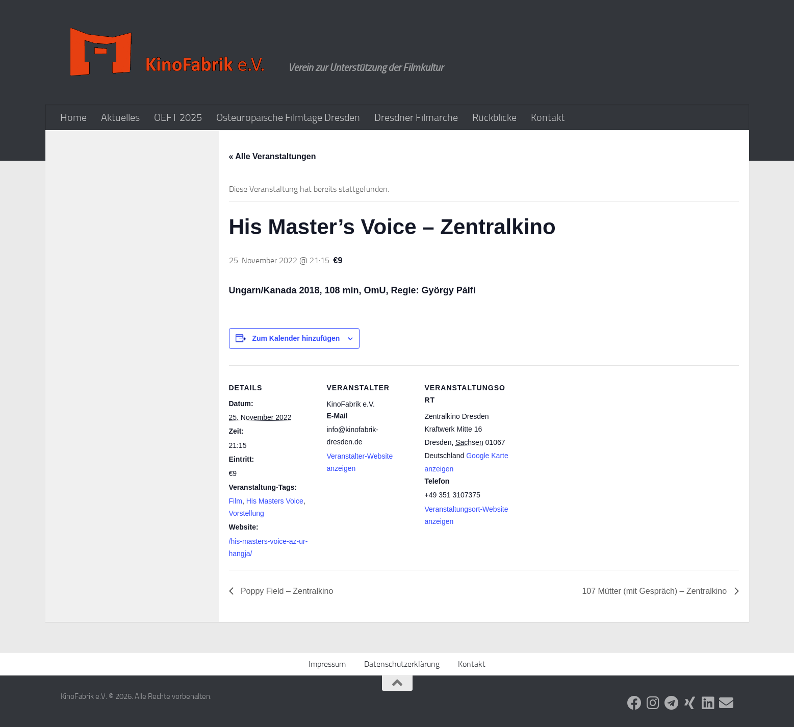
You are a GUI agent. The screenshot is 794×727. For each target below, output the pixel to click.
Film (235, 501)
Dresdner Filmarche (416, 117)
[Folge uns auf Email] (726, 703)
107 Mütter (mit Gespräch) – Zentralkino (655, 591)
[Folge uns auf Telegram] (671, 703)
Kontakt (548, 117)
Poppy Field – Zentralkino (286, 591)
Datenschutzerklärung (402, 664)
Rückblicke (494, 117)
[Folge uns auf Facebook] (634, 703)
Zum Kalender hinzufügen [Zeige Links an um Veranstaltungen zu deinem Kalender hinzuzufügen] (296, 338)
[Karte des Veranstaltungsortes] (576, 435)
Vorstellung (246, 513)
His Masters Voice (274, 501)
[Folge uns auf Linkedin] (708, 703)
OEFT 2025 (178, 117)
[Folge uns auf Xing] (689, 703)
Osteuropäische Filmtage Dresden (288, 117)
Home (73, 117)
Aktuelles (120, 117)
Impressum (327, 664)
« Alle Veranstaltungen (272, 156)
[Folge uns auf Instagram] (653, 703)
